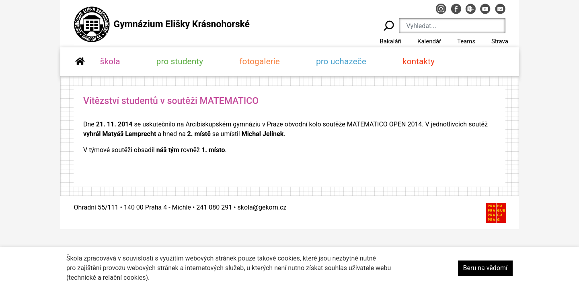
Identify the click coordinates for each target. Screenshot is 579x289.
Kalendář (429, 41)
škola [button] (110, 61)
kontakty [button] (418, 61)
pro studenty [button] (179, 61)
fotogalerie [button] (259, 61)
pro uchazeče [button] (341, 61)
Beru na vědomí (485, 268)
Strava (499, 41)
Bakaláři (390, 41)
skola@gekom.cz (262, 207)
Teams (466, 41)
